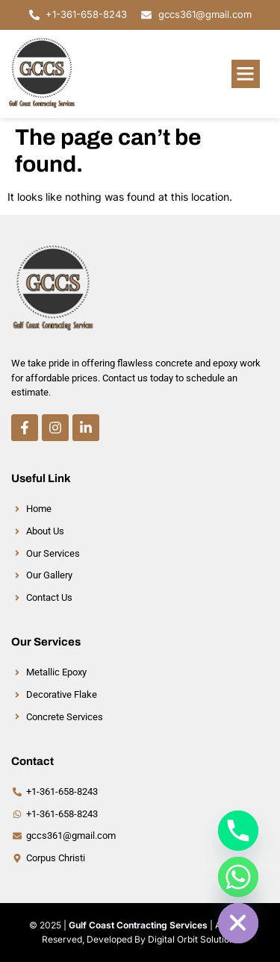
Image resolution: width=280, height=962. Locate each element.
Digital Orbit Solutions (193, 939)
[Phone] (238, 830)
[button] (245, 74)
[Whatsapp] (238, 877)
